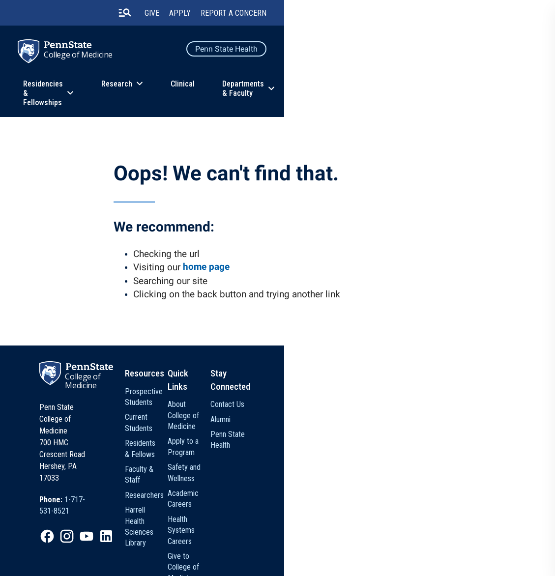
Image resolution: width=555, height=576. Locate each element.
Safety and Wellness (355, 439)
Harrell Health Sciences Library (277, 478)
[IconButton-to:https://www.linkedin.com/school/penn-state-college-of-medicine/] (143, 485)
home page (213, 268)
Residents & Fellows (272, 428)
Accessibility (283, 548)
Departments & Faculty (402, 90)
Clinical (326, 90)
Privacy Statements (165, 548)
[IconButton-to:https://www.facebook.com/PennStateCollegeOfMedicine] (84, 485)
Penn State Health (480, 52)
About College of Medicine (350, 404)
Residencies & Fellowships (162, 90)
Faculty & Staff (264, 443)
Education (64, 90)
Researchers (260, 458)
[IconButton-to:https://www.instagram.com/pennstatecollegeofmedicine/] (104, 485)
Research (259, 90)
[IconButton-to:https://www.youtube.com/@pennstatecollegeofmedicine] (123, 485)
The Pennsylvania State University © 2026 (457, 551)
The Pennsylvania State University (81, 548)
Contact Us (423, 398)
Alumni (417, 413)
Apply (434, 14)
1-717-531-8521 (126, 459)
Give (406, 14)
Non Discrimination (228, 548)
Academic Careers (352, 454)
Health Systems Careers (348, 474)
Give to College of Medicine (351, 500)
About (487, 90)
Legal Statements (59, 562)
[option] (114, 460)
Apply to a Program (354, 424)
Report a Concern (488, 14)
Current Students (267, 413)
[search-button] (378, 14)
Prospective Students (275, 398)
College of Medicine (104, 59)
